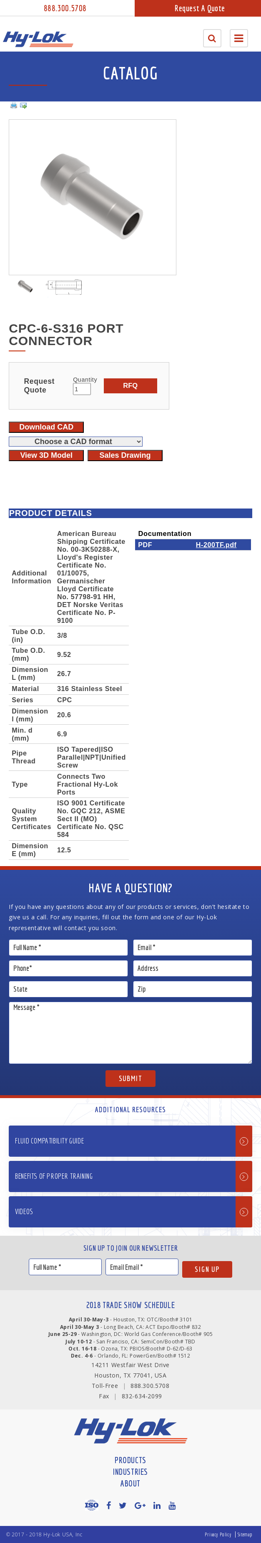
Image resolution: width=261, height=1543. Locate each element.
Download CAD (46, 427)
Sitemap (245, 1534)
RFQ (130, 385)
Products (130, 1460)
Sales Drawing (125, 455)
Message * (130, 1033)
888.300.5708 (65, 8)
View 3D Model (46, 455)
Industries (130, 1471)
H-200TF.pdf (216, 544)
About (130, 1483)
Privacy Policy (218, 1534)
